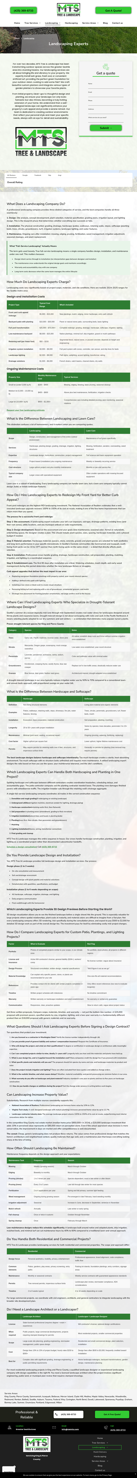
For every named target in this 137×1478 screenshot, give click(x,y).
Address (91, 109)
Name (90, 84)
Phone (90, 101)
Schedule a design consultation (22, 869)
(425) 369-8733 (49, 869)
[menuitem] (17, 23)
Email (90, 92)
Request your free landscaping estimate (26, 432)
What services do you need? (97, 118)
